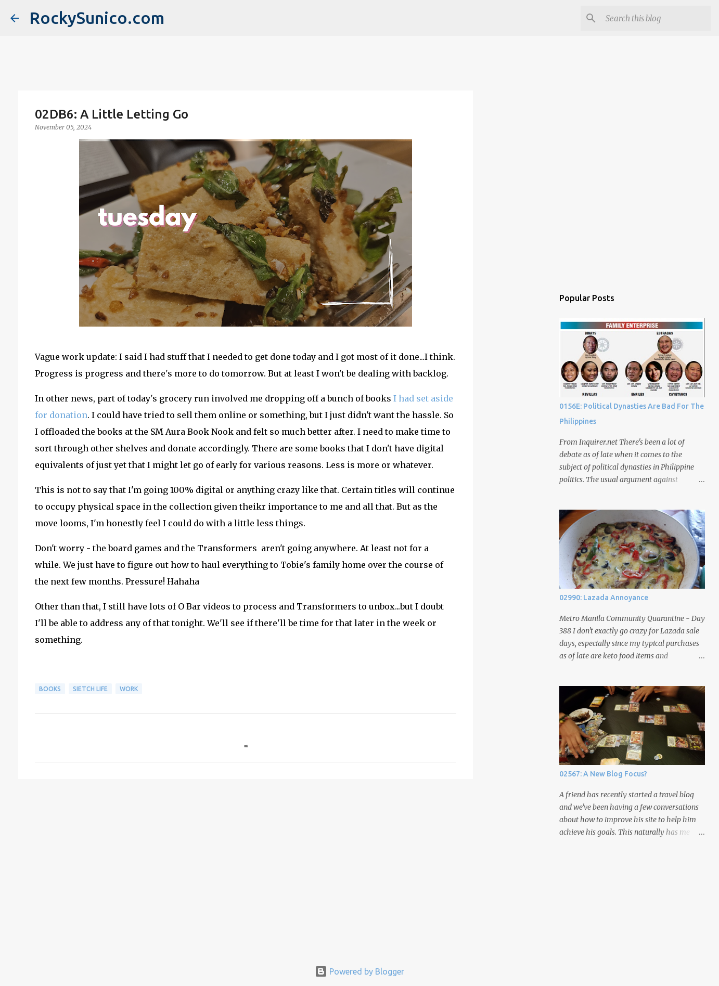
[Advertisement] (245, 867)
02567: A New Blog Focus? (603, 774)
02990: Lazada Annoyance (603, 597)
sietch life (90, 688)
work (129, 688)
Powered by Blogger (359, 971)
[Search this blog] (656, 18)
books (50, 688)
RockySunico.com (96, 17)
